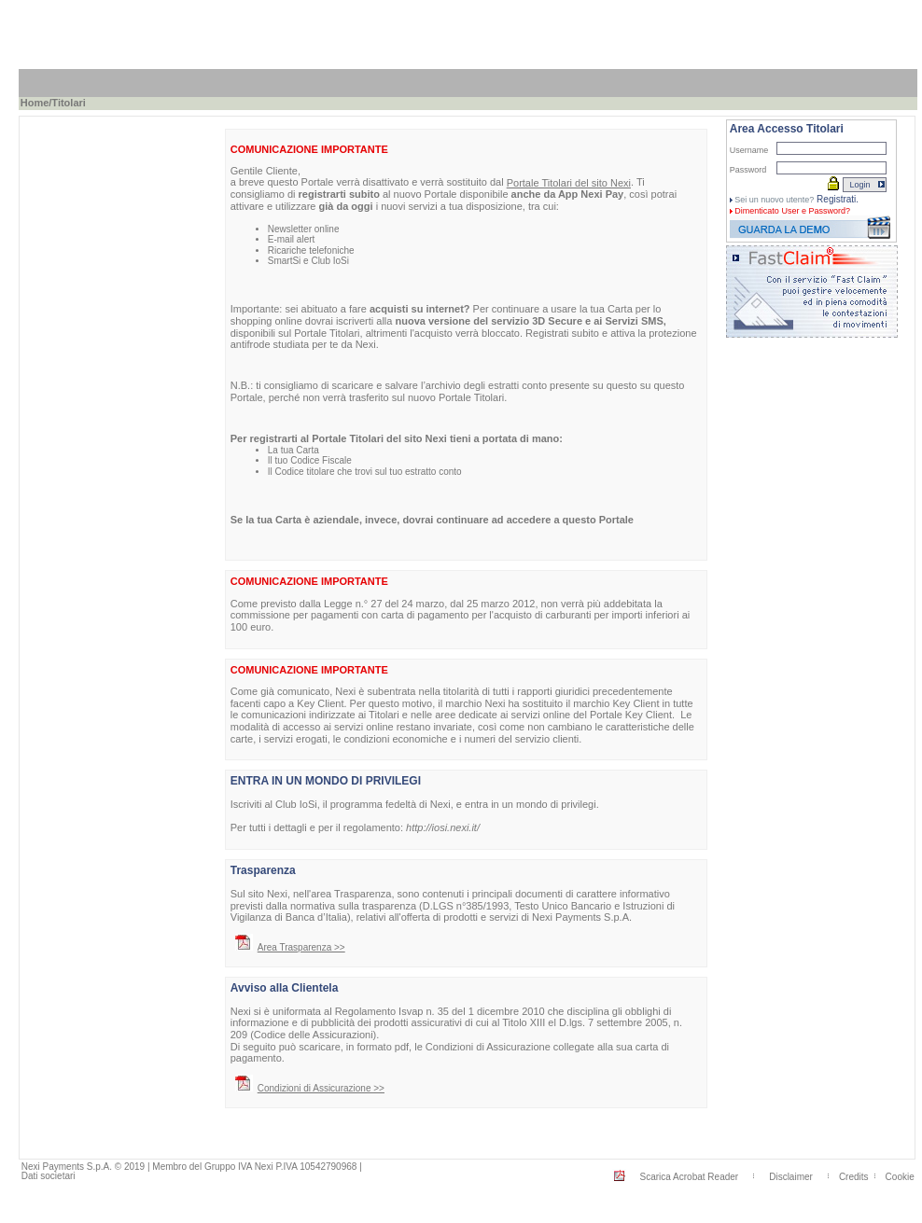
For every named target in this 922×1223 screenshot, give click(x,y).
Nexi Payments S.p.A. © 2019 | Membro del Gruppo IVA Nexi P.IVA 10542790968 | (191, 1166)
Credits (854, 1177)
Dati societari (48, 1176)
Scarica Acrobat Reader (689, 1177)
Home (35, 102)
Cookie (900, 1177)
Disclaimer (791, 1177)
